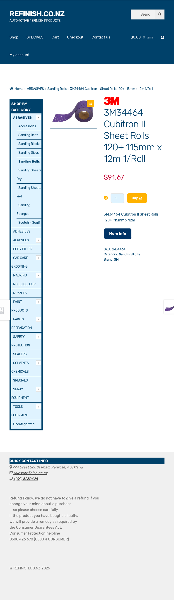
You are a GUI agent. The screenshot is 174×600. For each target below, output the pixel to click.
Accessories (27, 126)
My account (19, 55)
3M (116, 260)
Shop (14, 37)
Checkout (75, 37)
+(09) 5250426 (25, 479)
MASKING (20, 275)
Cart (55, 37)
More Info (117, 233)
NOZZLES (20, 293)
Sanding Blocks (29, 144)
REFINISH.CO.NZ (37, 14)
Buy (135, 198)
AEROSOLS (21, 240)
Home (19, 89)
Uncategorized (23, 424)
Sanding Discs (28, 153)
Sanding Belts (28, 135)
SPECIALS (35, 37)
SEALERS (20, 354)
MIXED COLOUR (24, 284)
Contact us (101, 37)
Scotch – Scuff (29, 223)
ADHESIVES (21, 231)
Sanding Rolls (57, 89)
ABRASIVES (35, 89)
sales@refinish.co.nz (30, 473)
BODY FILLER (22, 249)
